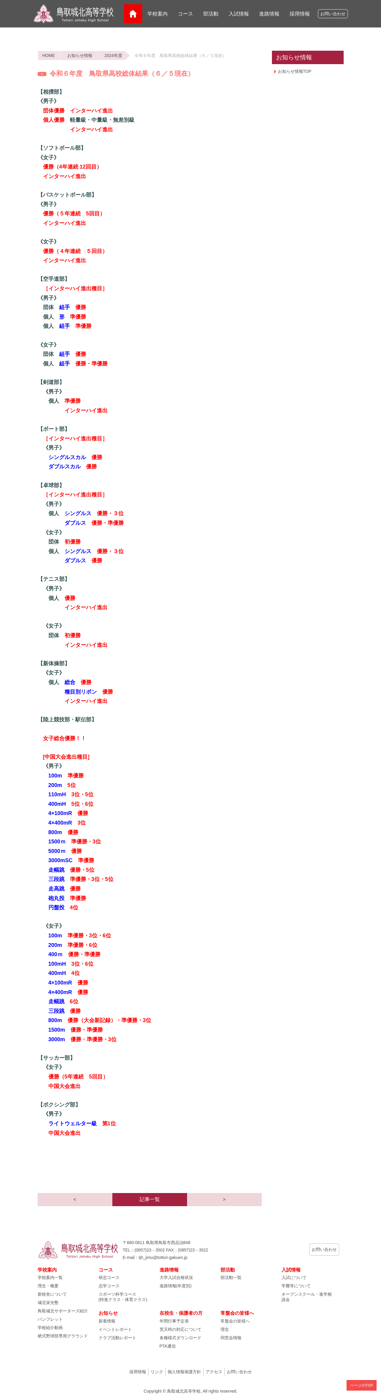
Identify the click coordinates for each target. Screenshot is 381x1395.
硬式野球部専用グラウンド (63, 1336)
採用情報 (300, 14)
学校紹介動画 (50, 1327)
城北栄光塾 (48, 1302)
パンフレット (50, 1319)
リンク (157, 1371)
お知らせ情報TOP (295, 71)
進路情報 (269, 14)
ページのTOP (362, 1385)
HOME (48, 55)
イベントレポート (115, 1329)
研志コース (109, 1277)
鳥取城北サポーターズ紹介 (63, 1310)
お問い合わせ (332, 14)
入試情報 (239, 14)
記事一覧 (150, 1199)
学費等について (296, 1285)
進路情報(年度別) (176, 1285)
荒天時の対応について (180, 1329)
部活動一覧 (231, 1277)
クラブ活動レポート (117, 1337)
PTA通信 (168, 1346)
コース (185, 14)
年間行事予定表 (174, 1321)
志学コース (109, 1285)
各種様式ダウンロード (180, 1337)
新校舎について (52, 1294)
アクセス (214, 1371)
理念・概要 (48, 1285)
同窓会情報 (231, 1337)
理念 (225, 1329)
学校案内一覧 (50, 1277)
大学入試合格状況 (176, 1277)
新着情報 (107, 1321)
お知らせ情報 (79, 55)
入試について (294, 1277)
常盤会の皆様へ (235, 1321)
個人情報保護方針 (184, 1371)
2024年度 (113, 55)
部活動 (210, 14)
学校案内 (157, 14)
